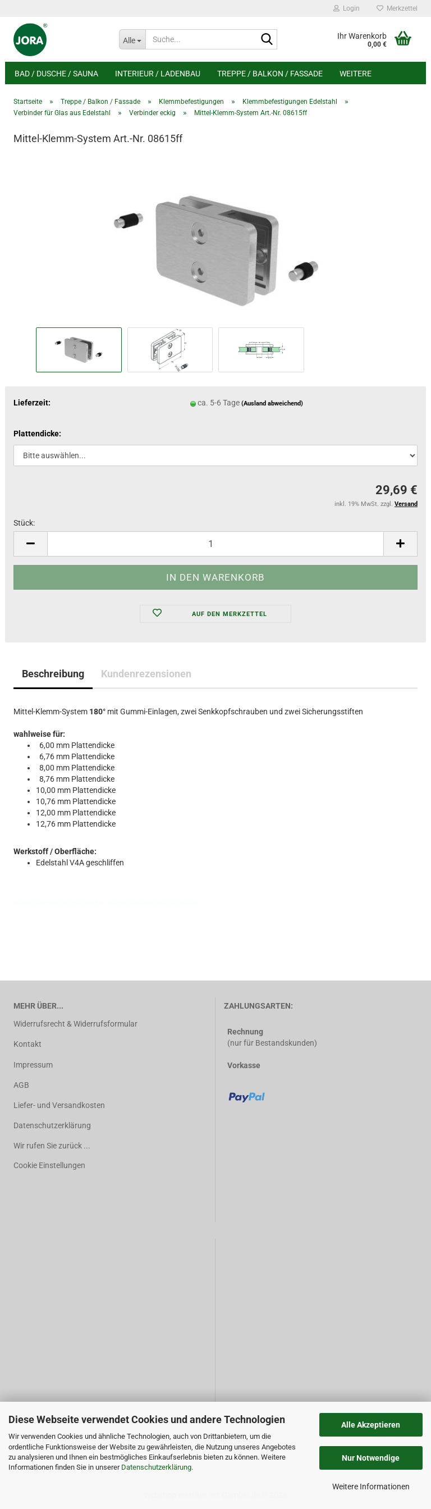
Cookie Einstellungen (49, 1165)
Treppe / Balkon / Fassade (270, 73)
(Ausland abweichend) (272, 403)
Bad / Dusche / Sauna (56, 73)
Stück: (24, 522)
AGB (21, 1085)
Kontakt (27, 1044)
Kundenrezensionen (146, 674)
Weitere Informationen (371, 1486)
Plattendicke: (37, 433)
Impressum (33, 1064)
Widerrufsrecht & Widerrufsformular (75, 1023)
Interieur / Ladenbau (157, 73)
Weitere (356, 73)
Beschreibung (53, 674)
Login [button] (346, 8)
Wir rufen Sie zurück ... (51, 1145)
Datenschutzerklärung (156, 1467)
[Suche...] (132, 39)
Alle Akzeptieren (370, 1424)
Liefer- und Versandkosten (59, 1105)
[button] (30, 544)
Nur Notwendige (371, 1457)
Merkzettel (397, 8)
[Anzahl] (215, 544)
